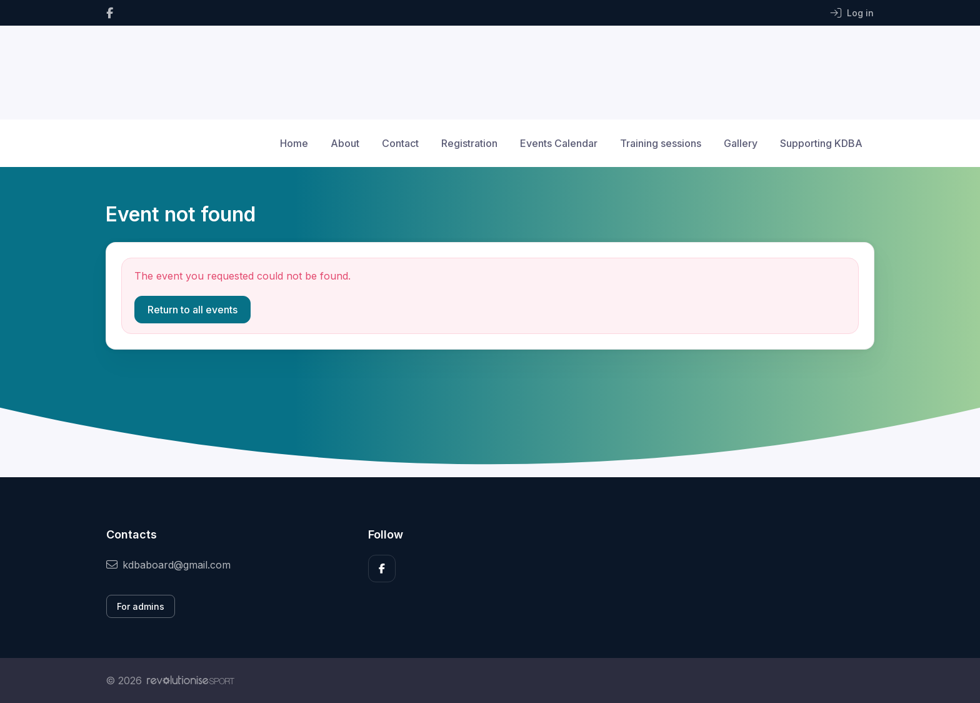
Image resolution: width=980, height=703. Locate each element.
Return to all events (193, 309)
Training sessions (660, 143)
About (345, 143)
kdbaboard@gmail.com (168, 565)
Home (294, 143)
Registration (469, 143)
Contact (400, 143)
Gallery (741, 143)
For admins (140, 606)
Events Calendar (559, 143)
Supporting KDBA (821, 143)
